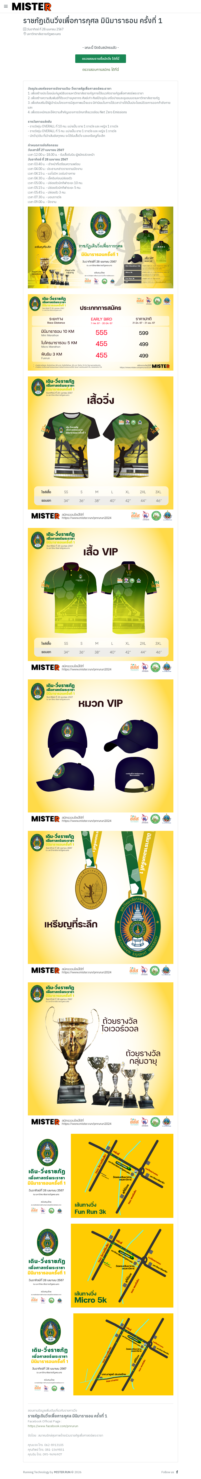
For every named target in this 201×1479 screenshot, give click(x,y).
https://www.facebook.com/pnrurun (53, 1426)
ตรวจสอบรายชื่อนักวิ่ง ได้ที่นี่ (100, 59)
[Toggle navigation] (6, 6)
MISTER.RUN (62, 1472)
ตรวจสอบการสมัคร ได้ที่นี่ (100, 69)
